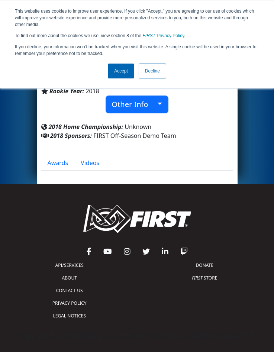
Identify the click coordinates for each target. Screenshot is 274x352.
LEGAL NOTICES (69, 316)
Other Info (134, 104)
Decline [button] (152, 71)
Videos (90, 163)
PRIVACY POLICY (69, 303)
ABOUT (69, 278)
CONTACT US (69, 290)
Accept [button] (121, 71)
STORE (204, 278)
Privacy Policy (163, 35)
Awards (58, 163)
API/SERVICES (69, 265)
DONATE (204, 265)
